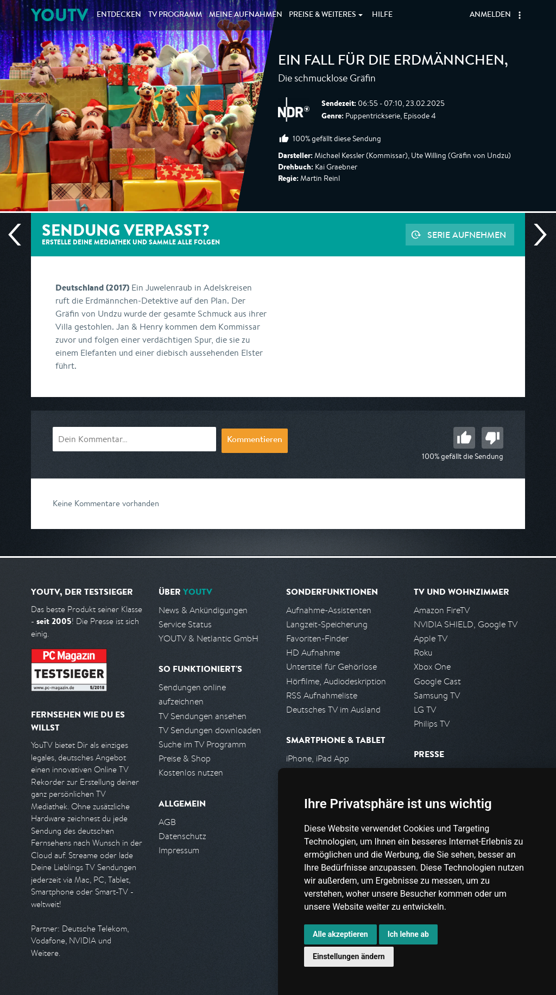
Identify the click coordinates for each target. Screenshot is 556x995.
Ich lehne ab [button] (408, 934)
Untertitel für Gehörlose (331, 666)
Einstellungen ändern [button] (349, 956)
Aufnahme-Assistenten (328, 610)
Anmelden (490, 15)
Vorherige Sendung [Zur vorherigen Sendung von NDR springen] (19, 234)
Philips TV (432, 723)
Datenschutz (182, 836)
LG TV (425, 709)
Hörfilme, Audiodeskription (336, 681)
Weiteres (322, 15)
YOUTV (59, 15)
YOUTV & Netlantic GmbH (208, 638)
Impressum (179, 850)
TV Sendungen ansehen (203, 716)
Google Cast (437, 681)
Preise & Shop (185, 758)
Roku (423, 652)
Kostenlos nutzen (191, 772)
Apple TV (430, 638)
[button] (519, 15)
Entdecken (119, 15)
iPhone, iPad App (317, 758)
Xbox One (432, 666)
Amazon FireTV (442, 610)
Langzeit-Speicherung (327, 624)
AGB (167, 822)
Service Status (185, 624)
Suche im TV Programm (202, 744)
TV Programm (175, 15)
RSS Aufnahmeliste (321, 695)
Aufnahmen (245, 15)
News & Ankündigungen (203, 610)
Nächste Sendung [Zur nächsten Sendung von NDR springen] (536, 234)
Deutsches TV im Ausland (333, 709)
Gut (464, 438)
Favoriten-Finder (317, 638)
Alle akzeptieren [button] (340, 934)
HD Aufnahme (313, 652)
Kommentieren (254, 440)
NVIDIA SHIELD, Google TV (465, 624)
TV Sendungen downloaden (210, 730)
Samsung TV (437, 695)
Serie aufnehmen (466, 235)
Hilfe (382, 15)
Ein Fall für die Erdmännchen (391, 62)
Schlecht (492, 438)
